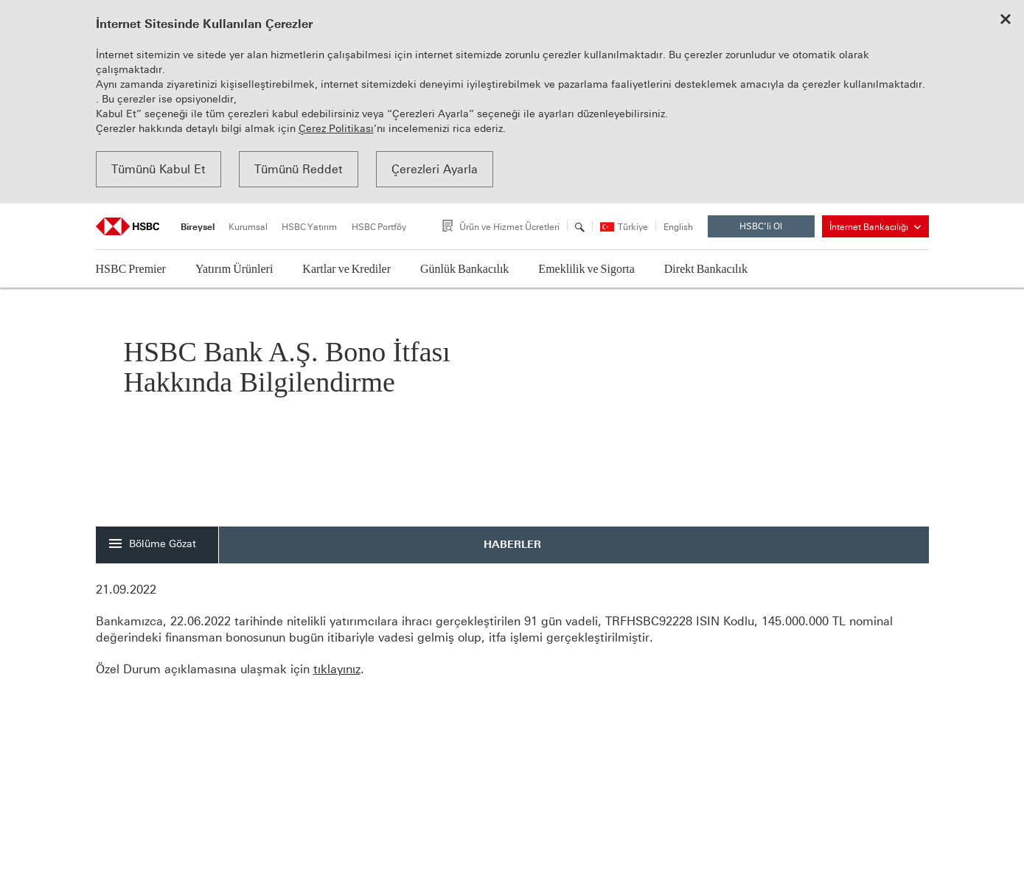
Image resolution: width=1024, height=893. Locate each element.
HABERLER (512, 544)
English (678, 227)
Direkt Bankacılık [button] (706, 269)
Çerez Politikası (336, 128)
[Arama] (580, 227)
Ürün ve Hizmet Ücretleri (509, 227)
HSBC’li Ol (772, 229)
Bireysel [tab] (198, 227)
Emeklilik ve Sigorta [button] (586, 269)
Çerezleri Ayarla (434, 169)
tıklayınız (337, 669)
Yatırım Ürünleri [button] (234, 269)
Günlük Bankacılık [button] (464, 269)
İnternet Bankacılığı (875, 227)
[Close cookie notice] (1005, 20)
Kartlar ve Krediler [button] (346, 269)
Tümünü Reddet (298, 169)
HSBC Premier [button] (131, 269)
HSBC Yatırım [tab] (309, 227)
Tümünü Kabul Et (158, 169)
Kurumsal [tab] (248, 227)
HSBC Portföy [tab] (379, 227)
